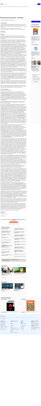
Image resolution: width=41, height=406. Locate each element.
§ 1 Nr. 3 (3, 94)
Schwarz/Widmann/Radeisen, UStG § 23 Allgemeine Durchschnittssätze (6, 242)
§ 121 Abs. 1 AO (9, 195)
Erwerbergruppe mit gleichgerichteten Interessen (20, 256)
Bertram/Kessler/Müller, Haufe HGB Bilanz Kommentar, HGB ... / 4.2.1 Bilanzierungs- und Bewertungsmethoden (19, 239)
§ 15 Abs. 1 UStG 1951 (19, 183)
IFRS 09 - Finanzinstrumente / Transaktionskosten (4, 237)
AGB (39, 74)
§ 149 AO (10, 178)
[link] (1, 6)
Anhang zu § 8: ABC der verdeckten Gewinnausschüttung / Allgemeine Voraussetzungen (5, 252)
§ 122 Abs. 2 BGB (20, 109)
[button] (6, 4)
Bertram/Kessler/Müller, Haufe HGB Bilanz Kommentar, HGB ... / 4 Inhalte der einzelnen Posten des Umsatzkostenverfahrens (19, 235)
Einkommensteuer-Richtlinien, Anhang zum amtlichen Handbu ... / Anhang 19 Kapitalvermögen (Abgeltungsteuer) (6, 232)
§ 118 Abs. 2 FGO (7, 136)
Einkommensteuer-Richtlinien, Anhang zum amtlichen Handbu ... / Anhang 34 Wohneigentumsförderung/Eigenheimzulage (19, 247)
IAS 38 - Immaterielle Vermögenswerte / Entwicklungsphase (6, 234)
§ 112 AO (19, 174)
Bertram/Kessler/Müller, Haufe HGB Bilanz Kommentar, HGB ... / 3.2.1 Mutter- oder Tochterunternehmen (19, 232)
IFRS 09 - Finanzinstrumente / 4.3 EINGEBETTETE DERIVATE (5, 228)
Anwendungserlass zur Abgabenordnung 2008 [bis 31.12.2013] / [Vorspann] (6, 255)
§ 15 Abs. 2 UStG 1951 (10, 76)
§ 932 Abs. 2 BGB (20, 115)
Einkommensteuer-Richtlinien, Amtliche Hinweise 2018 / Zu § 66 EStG (20, 241)
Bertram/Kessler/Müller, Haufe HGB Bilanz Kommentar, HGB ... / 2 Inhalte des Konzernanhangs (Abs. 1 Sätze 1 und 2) (19, 229)
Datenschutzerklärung (34, 76)
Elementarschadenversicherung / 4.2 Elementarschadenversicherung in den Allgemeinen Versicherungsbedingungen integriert (19, 251)
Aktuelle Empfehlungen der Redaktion (5, 249)
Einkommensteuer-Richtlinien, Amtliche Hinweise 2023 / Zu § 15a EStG (20, 244)
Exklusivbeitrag (3, 267)
